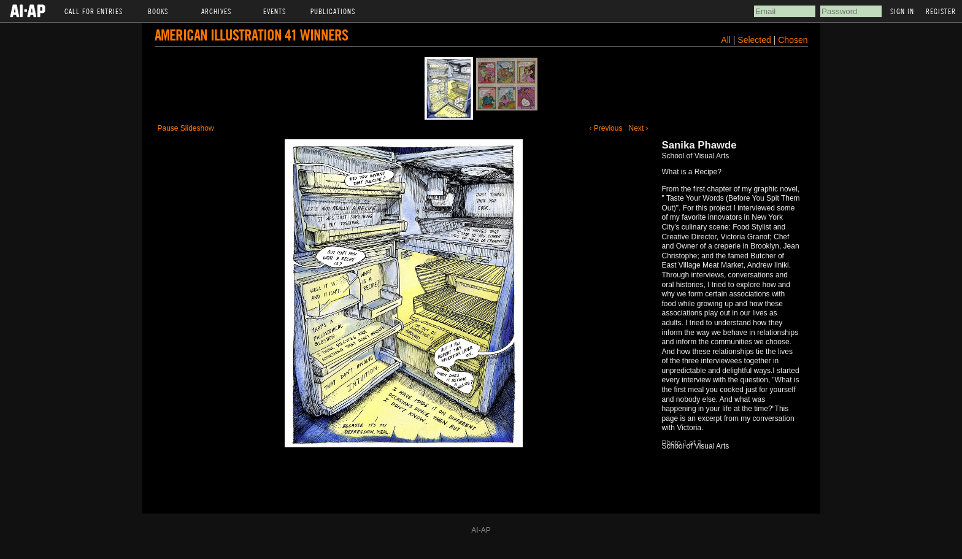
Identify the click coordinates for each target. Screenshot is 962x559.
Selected (755, 40)
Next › (638, 128)
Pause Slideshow (186, 128)
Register (941, 11)
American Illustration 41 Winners (251, 34)
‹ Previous (605, 128)
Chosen (792, 40)
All (726, 40)
